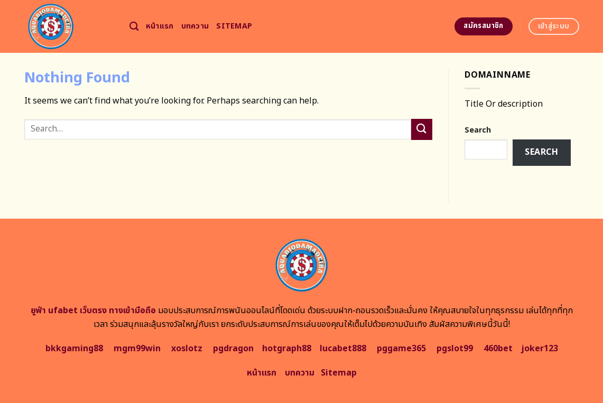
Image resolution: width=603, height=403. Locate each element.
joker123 (539, 348)
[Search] (133, 27)
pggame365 (401, 348)
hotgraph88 (286, 348)
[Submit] (421, 129)
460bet (498, 348)
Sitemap (234, 26)
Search (478, 130)
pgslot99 (455, 348)
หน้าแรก (160, 26)
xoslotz (186, 348)
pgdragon (233, 348)
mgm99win (137, 348)
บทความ (195, 26)
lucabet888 (343, 348)
